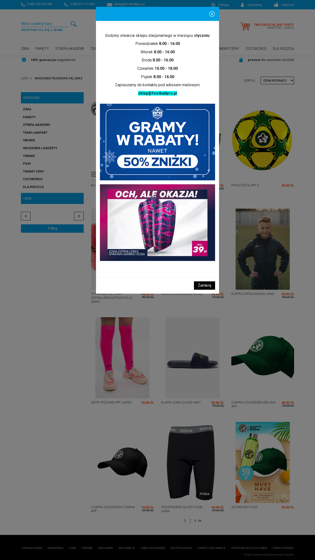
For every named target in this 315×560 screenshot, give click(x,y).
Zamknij (204, 285)
